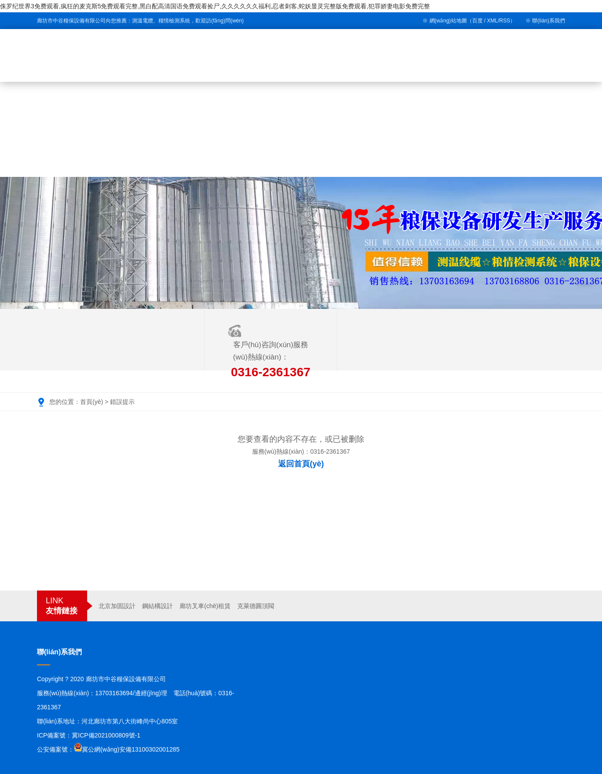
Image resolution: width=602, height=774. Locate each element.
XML (492, 21)
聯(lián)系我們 (548, 21)
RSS (504, 21)
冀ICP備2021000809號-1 (106, 735)
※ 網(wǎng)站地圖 (444, 21)
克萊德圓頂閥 (255, 605)
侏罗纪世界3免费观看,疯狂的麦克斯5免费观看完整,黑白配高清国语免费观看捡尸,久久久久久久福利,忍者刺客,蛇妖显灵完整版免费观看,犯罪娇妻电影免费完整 (215, 6)
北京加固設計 (117, 605)
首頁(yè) (91, 401)
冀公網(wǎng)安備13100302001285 (131, 749)
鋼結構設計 (157, 605)
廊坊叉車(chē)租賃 (205, 605)
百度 (477, 21)
